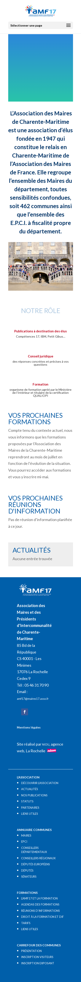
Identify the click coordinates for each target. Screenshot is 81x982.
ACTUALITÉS (29, 789)
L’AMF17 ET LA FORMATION (39, 898)
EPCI (24, 841)
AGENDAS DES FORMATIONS (40, 904)
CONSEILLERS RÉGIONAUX (38, 858)
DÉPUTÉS (27, 870)
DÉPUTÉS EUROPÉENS (35, 864)
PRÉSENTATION (31, 951)
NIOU (45, 744)
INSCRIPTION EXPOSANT (37, 963)
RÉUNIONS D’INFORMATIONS (40, 910)
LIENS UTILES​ (29, 813)
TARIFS (25, 923)
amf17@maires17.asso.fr (33, 698)
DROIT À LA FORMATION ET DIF (42, 916)
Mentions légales (29, 727)
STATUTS (27, 801)
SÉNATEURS (29, 876)
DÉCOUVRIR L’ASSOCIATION (39, 783)
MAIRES (26, 835)
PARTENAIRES (30, 807)
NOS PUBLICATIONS (34, 795)
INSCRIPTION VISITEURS (37, 957)
